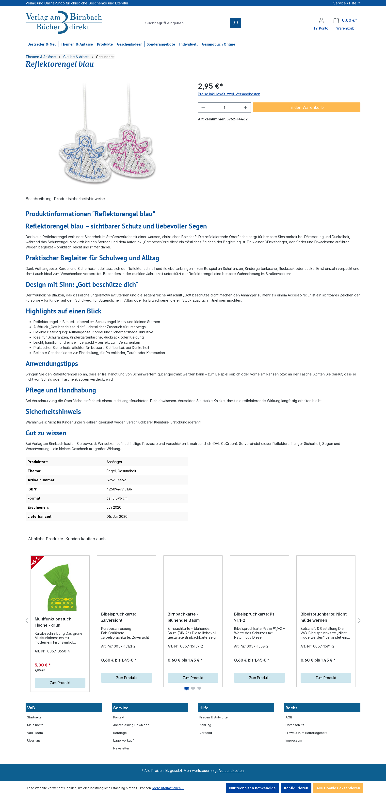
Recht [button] (291, 707)
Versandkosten (231, 770)
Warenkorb (345, 28)
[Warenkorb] (345, 20)
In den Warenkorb (307, 107)
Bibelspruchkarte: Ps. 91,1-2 (254, 617)
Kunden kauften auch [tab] (85, 538)
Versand (205, 733)
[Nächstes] (359, 621)
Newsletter (121, 748)
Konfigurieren (296, 788)
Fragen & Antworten (214, 717)
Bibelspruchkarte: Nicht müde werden (324, 617)
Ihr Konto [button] (321, 28)
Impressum (294, 740)
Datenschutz (295, 725)
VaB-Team (35, 733)
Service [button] (121, 707)
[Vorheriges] (27, 621)
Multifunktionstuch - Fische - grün (54, 622)
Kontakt (118, 717)
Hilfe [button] (204, 707)
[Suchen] (235, 23)
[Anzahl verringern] (203, 107)
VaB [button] (31, 707)
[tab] (38, 199)
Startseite (34, 717)
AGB (289, 717)
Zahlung (205, 725)
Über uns (34, 740)
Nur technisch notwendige (252, 788)
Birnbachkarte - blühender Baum (184, 617)
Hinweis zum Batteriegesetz (306, 733)
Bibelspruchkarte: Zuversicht (118, 617)
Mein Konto (35, 725)
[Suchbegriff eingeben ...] (186, 23)
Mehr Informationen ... (168, 788)
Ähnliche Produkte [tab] (45, 538)
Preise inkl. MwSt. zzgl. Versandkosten (229, 94)
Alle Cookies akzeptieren (338, 788)
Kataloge (120, 733)
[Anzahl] (224, 107)
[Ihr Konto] (321, 20)
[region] (107, 134)
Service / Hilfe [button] (345, 3)
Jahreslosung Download (131, 725)
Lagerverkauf (123, 740)
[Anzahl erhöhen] (246, 107)
